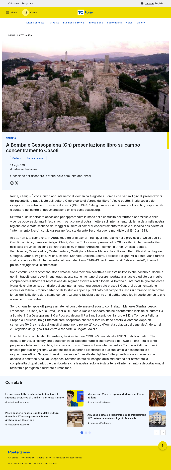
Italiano (149, 3)
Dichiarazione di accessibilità (67, 457)
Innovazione (96, 23)
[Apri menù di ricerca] (32, 13)
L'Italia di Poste (35, 23)
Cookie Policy (44, 457)
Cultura (16, 159)
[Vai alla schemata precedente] (156, 433)
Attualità (25, 36)
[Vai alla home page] (85, 13)
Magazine (27, 3)
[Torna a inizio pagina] (162, 445)
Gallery (140, 23)
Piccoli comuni (35, 159)
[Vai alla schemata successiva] (163, 433)
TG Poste (53, 23)
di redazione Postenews (17, 403)
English (159, 3)
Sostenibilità (114, 23)
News (129, 23)
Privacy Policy (27, 457)
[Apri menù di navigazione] (13, 13)
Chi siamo (13, 3)
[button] (81, 433)
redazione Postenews (25, 170)
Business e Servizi (73, 23)
